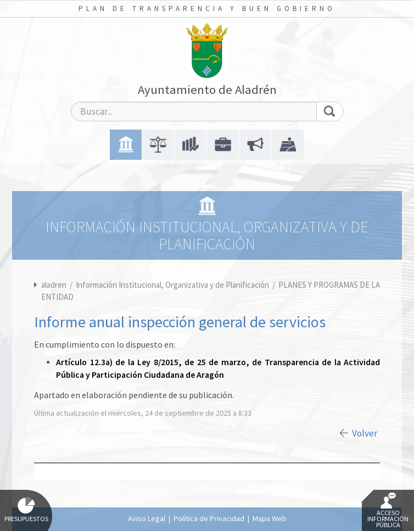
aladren (53, 285)
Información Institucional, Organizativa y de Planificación (173, 285)
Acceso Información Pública (388, 511)
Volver (364, 433)
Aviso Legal (146, 518)
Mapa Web (270, 518)
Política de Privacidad (209, 518)
